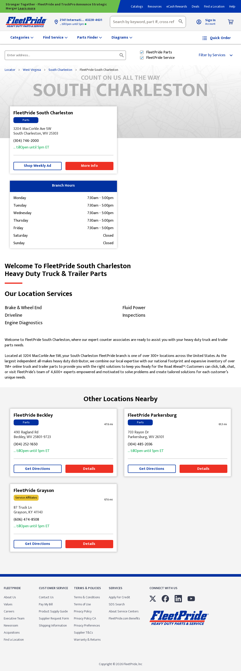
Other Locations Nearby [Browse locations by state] (121, 397)
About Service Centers (123, 611)
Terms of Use (82, 604)
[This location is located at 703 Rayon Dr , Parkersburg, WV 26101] (177, 434)
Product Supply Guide (53, 611)
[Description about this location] (120, 358)
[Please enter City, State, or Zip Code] (62, 55)
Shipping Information (53, 625)
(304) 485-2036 (140, 444)
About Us (10, 597)
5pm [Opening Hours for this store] (73, 24)
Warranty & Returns (87, 639)
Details (89, 469)
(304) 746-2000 (26, 141)
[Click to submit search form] (122, 55)
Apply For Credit (119, 597)
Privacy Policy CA (85, 618)
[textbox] (148, 22)
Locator (10, 70)
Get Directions (37, 469)
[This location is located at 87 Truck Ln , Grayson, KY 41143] (63, 510)
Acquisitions (12, 632)
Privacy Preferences (87, 625)
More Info (89, 166)
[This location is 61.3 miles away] (223, 424)
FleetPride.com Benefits (124, 618)
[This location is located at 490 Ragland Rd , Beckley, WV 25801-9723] (63, 434)
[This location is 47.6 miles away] (108, 424)
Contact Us (46, 597)
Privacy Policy (83, 611)
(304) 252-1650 (26, 444)
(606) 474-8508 (26, 520)
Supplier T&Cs (83, 632)
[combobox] (148, 22)
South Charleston (60, 70)
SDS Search (117, 604)
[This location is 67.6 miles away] (108, 500)
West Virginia (32, 70)
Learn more (26, 8)
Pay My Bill (46, 604)
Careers (9, 611)
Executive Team (14, 618)
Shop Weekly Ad (37, 166)
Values (8, 604)
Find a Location (14, 639)
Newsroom (11, 625)
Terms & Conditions (87, 597)
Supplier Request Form (54, 618)
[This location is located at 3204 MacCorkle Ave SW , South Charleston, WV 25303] (63, 131)
